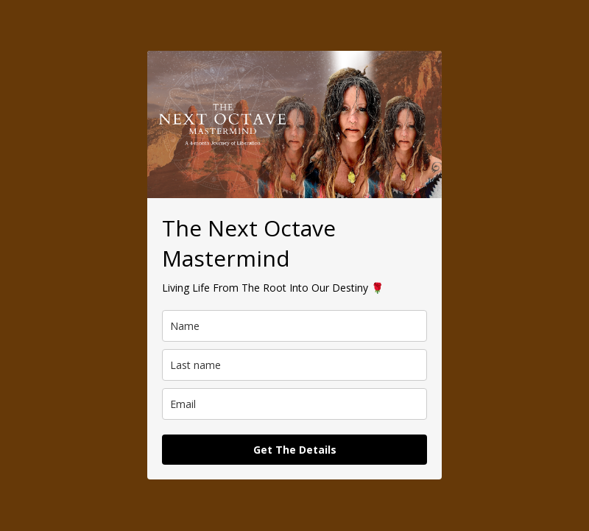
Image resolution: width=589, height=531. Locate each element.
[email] (294, 404)
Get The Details (294, 450)
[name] (294, 326)
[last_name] (294, 365)
